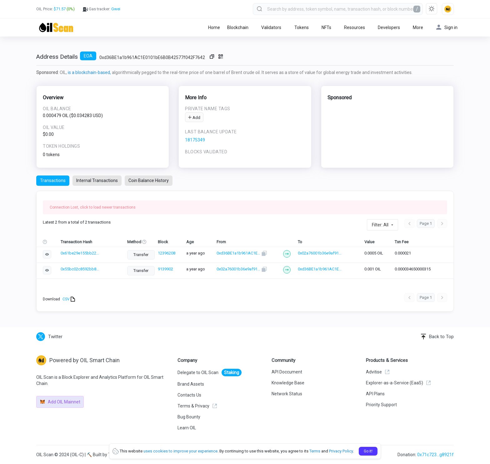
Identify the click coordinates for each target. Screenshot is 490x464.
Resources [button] (354, 27)
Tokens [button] (301, 27)
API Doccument (287, 371)
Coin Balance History (148, 180)
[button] (448, 9)
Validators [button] (271, 27)
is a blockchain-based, (89, 72)
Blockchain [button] (237, 27)
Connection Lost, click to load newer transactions (93, 207)
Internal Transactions (97, 180)
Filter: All (380, 224)
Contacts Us (189, 394)
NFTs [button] (326, 27)
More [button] (418, 27)
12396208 (170, 253)
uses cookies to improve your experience (180, 451)
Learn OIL (187, 427)
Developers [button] (389, 27)
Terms (314, 451)
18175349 (195, 139)
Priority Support (381, 404)
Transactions (53, 180)
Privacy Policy (341, 451)
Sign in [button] (447, 27)
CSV (68, 299)
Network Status (287, 393)
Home (214, 27)
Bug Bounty (189, 416)
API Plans (375, 393)
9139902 (169, 269)
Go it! (368, 451)
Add (194, 117)
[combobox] (337, 9)
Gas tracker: (101, 9)
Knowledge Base (288, 382)
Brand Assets (191, 384)
